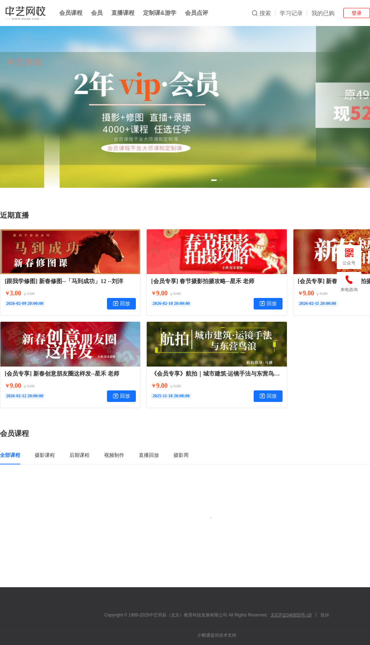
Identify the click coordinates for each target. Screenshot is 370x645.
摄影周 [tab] (181, 455)
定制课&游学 (159, 13)
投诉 (324, 615)
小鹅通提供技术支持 (216, 635)
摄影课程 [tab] (45, 455)
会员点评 (196, 13)
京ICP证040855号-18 (291, 615)
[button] (214, 180)
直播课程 (122, 13)
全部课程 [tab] (10, 455)
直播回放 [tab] (149, 455)
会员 (97, 13)
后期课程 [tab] (79, 455)
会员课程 (70, 13)
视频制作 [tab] (114, 455)
